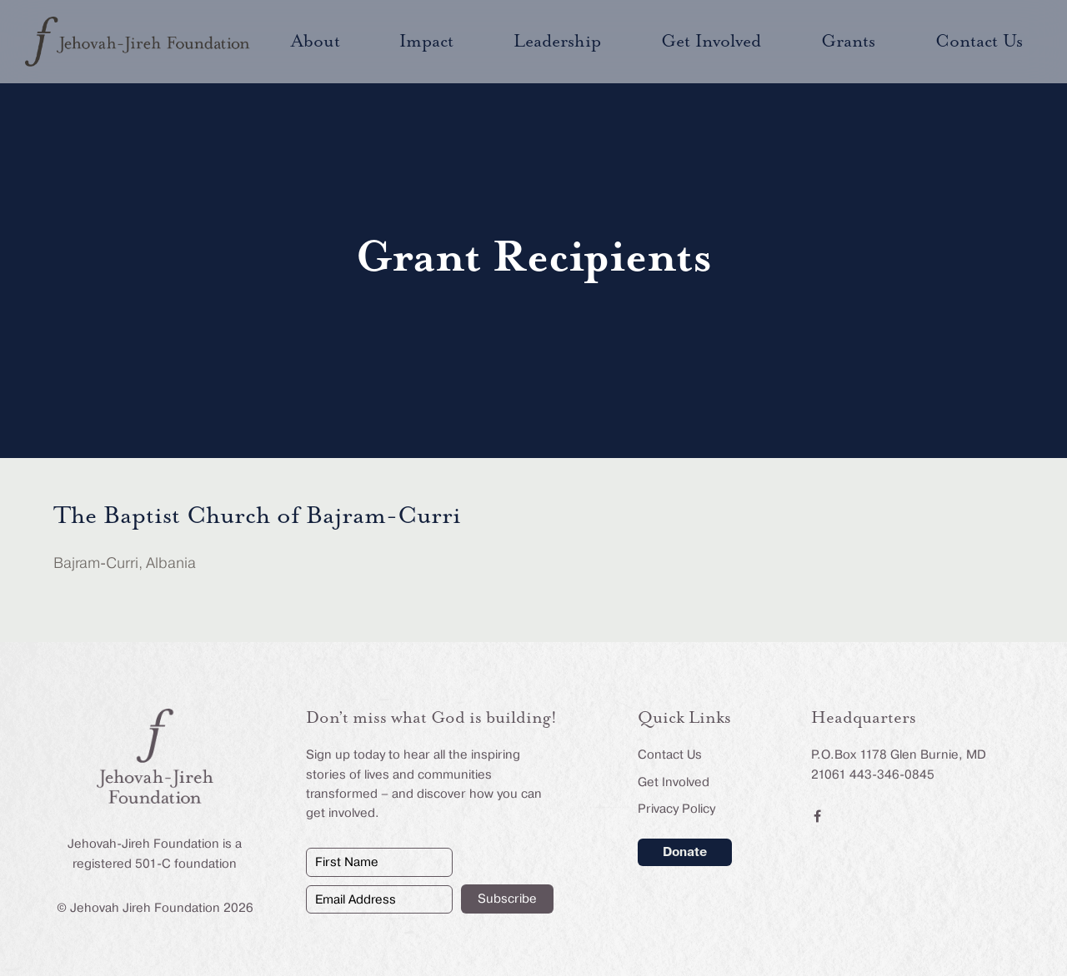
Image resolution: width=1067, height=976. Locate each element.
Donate (685, 852)
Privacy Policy (676, 808)
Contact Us (670, 754)
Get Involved (673, 781)
